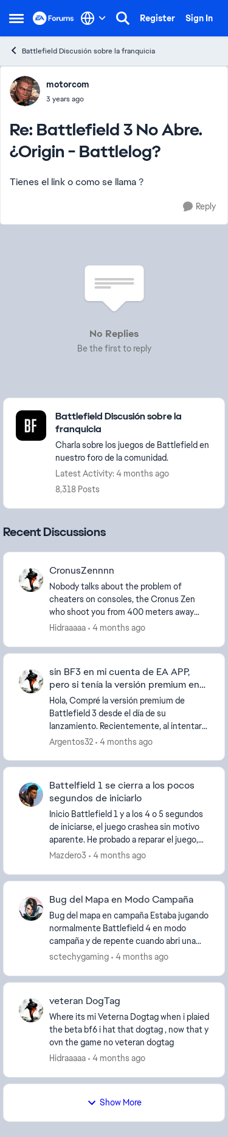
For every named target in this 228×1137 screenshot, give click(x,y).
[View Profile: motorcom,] (25, 91)
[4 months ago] (116, 628)
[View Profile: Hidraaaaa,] (31, 580)
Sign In (199, 18)
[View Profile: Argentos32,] (31, 681)
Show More (114, 1102)
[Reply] (199, 207)
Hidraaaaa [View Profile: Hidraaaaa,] (67, 627)
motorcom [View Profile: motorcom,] (67, 84)
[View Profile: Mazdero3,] (31, 794)
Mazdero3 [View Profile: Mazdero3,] (67, 855)
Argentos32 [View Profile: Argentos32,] (71, 741)
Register (157, 18)
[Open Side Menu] (16, 18)
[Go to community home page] (53, 18)
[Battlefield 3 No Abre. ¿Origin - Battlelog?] (67, 98)
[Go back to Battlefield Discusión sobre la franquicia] (133, 423)
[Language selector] (93, 18)
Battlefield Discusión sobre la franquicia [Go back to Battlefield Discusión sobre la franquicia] (82, 51)
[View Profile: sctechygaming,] (31, 909)
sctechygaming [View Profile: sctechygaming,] (79, 956)
